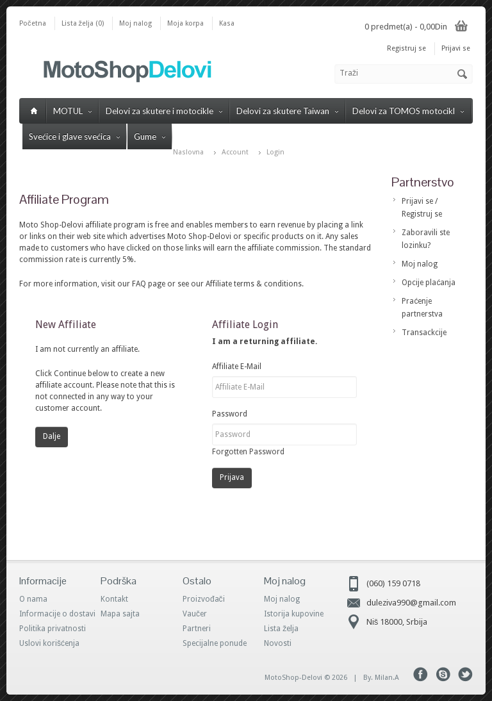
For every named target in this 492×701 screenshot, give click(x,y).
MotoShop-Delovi (293, 677)
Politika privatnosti (52, 628)
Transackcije (424, 332)
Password (229, 413)
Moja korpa (185, 23)
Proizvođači (204, 599)
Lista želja (281, 628)
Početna (32, 23)
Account (235, 152)
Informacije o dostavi (57, 613)
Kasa (226, 23)
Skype (443, 674)
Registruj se (406, 48)
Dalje (51, 436)
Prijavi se (455, 48)
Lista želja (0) (83, 23)
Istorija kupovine (294, 613)
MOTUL (72, 111)
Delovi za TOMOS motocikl (408, 111)
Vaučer (195, 613)
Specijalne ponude (215, 643)
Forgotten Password (248, 451)
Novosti (277, 643)
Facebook (420, 674)
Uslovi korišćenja (49, 643)
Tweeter (465, 674)
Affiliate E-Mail (236, 366)
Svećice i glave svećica (74, 136)
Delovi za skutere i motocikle (164, 111)
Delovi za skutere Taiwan (287, 111)
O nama (33, 599)
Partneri (197, 628)
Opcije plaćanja (428, 282)
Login (275, 152)
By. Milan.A (381, 677)
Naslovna (188, 152)
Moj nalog (135, 23)
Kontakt (114, 599)
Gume (149, 136)
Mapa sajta (120, 613)
